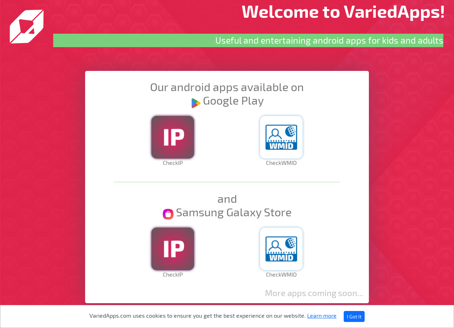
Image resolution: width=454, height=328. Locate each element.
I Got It (354, 316)
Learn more (322, 315)
